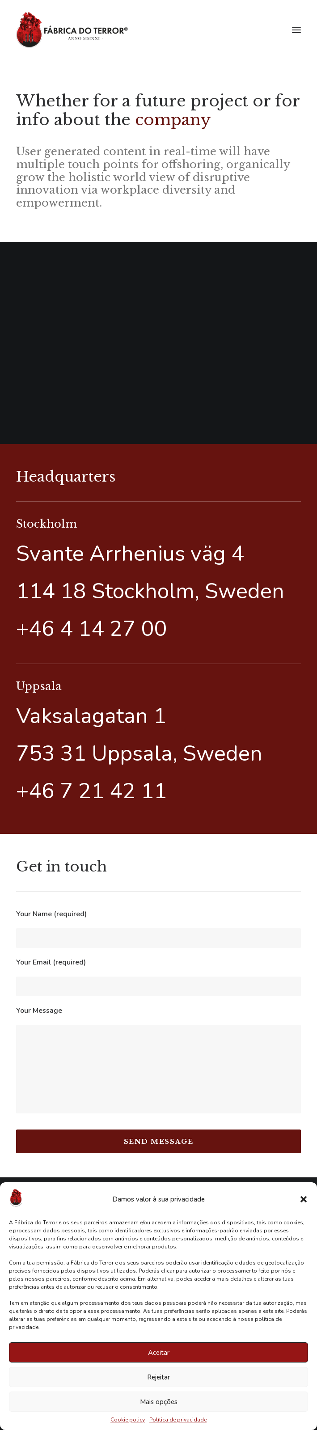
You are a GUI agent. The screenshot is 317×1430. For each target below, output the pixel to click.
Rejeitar (158, 1377)
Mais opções (159, 1401)
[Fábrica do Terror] (72, 30)
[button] (303, 1199)
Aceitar (158, 1352)
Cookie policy (127, 1419)
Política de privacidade (178, 1419)
